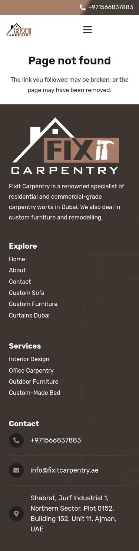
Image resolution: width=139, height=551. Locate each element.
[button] (87, 29)
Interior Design (29, 359)
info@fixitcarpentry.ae (64, 470)
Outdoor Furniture (33, 381)
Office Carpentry (31, 370)
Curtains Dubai (29, 315)
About (17, 270)
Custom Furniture (33, 304)
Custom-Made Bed (34, 392)
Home (17, 259)
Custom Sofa (26, 292)
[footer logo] (69, 145)
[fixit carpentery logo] (20, 29)
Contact (20, 281)
